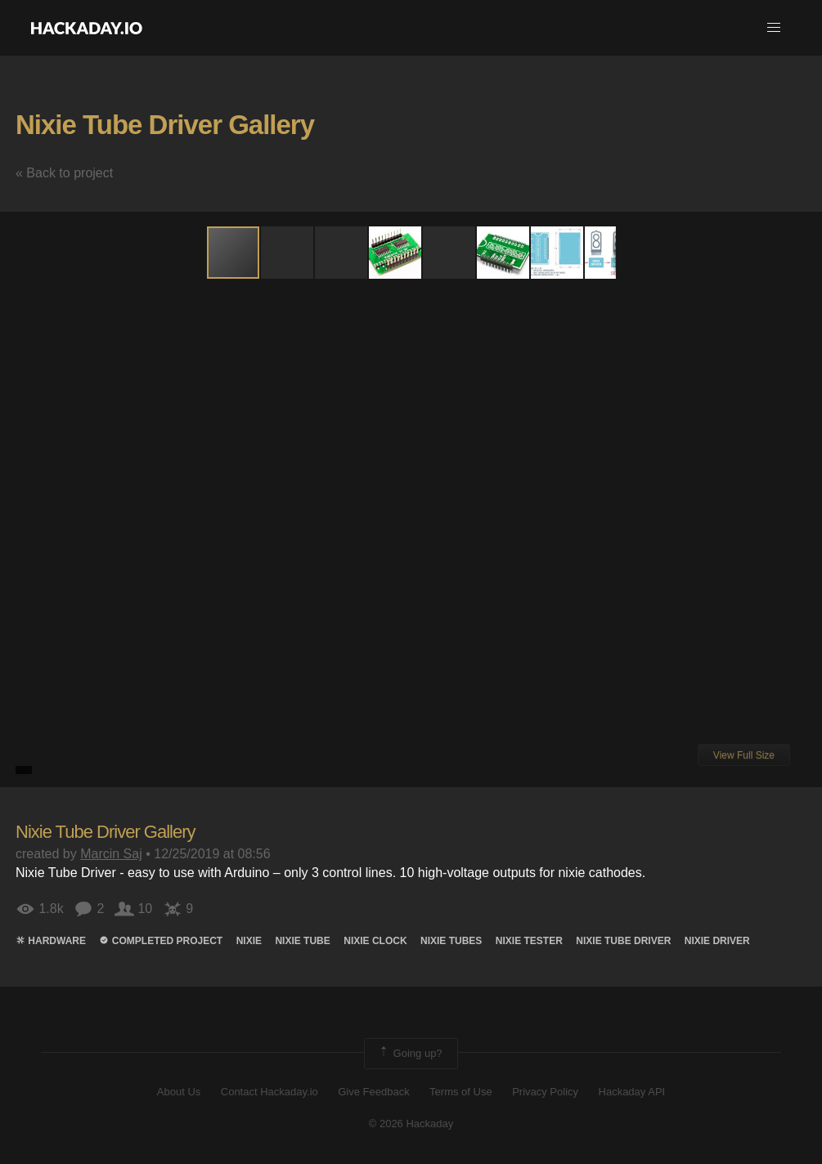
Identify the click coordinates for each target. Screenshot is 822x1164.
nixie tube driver (623, 941)
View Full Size (744, 755)
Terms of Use (460, 1092)
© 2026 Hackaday (411, 1123)
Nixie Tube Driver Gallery (165, 125)
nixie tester (529, 941)
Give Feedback (373, 1092)
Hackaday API (632, 1092)
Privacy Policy (545, 1092)
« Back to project (64, 173)
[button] (774, 28)
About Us (178, 1092)
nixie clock (375, 941)
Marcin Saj (111, 854)
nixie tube (302, 941)
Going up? (409, 1054)
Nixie (249, 941)
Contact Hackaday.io (269, 1092)
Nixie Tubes (451, 941)
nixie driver (717, 941)
